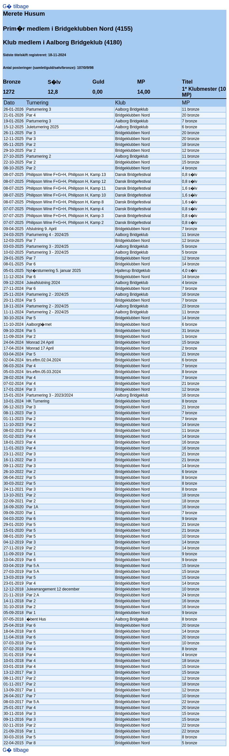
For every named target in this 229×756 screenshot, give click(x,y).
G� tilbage (16, 6)
